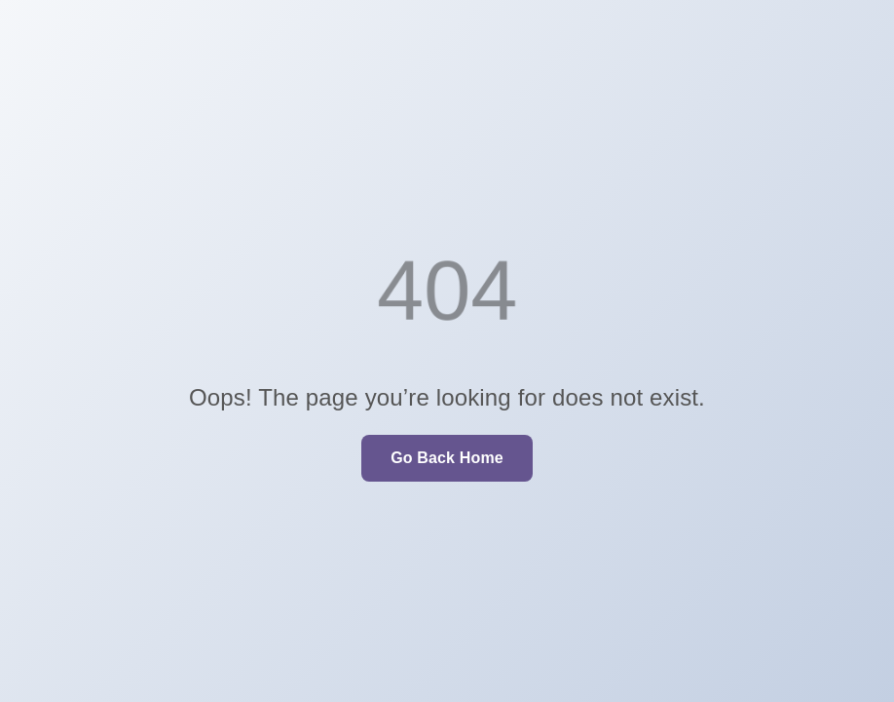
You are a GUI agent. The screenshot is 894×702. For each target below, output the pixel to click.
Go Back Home (447, 457)
